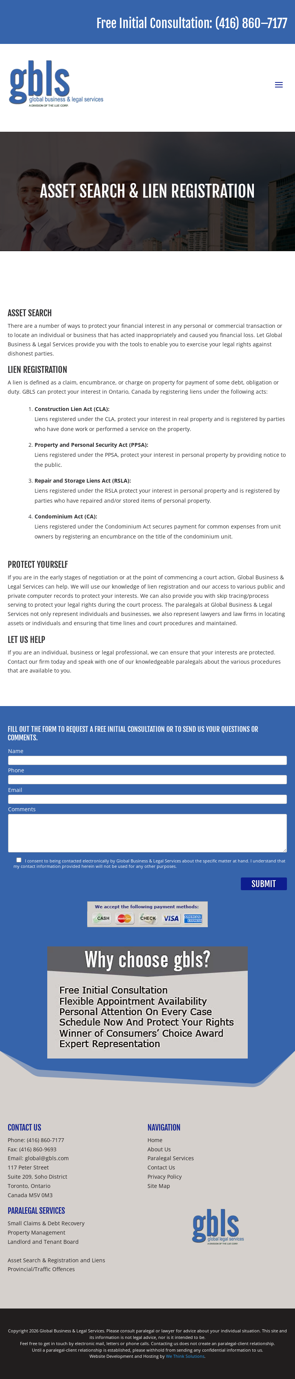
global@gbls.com (47, 1158)
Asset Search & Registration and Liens (56, 1260)
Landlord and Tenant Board (43, 1241)
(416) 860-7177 (45, 1140)
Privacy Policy (165, 1176)
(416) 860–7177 (251, 23)
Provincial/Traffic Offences (41, 1269)
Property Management (36, 1232)
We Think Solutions (185, 1356)
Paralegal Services (171, 1158)
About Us (159, 1149)
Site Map (159, 1185)
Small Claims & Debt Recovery (46, 1223)
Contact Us (161, 1167)
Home (155, 1140)
